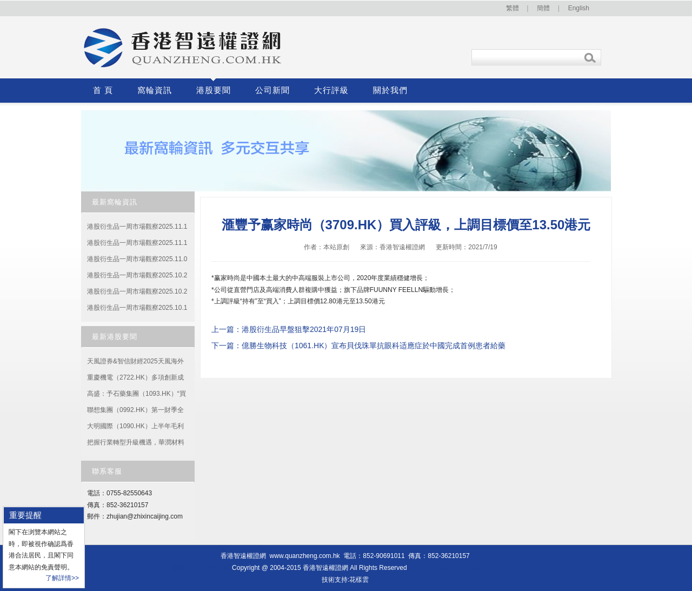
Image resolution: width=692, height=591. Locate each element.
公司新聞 (272, 90)
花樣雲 (359, 579)
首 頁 (103, 90)
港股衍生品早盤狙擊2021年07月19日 (304, 329)
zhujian (117, 516)
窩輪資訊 (154, 90)
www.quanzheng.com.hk (305, 556)
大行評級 (331, 90)
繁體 (512, 8)
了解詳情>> (62, 578)
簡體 (543, 8)
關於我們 (390, 90)
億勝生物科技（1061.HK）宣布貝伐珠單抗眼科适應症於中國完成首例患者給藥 (373, 345)
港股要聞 (213, 90)
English (578, 8)
